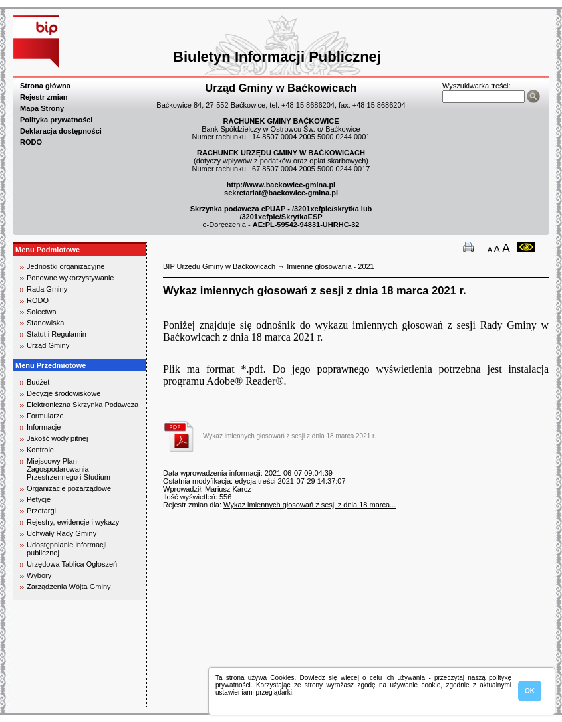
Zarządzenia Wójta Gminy (69, 586)
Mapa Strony (42, 108)
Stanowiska (45, 323)
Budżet (38, 382)
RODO (31, 142)
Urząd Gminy (48, 345)
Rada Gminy (47, 289)
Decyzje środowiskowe (63, 393)
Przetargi (41, 511)
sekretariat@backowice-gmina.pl (281, 193)
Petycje (39, 499)
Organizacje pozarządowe (69, 488)
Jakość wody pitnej (57, 438)
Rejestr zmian (44, 97)
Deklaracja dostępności (61, 131)
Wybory (39, 575)
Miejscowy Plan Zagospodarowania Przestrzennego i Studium (68, 469)
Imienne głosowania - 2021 (330, 266)
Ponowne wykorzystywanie (70, 278)
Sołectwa (42, 312)
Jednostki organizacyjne (65, 266)
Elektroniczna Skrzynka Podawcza (82, 404)
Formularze (45, 416)
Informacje (44, 427)
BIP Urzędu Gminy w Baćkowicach (219, 266)
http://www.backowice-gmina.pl (281, 185)
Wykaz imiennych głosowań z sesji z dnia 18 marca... (309, 505)
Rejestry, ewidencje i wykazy (73, 522)
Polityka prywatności (56, 120)
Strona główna (45, 86)
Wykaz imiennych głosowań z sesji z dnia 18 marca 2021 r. (289, 436)
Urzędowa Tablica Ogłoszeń (72, 564)
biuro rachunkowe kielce (56, 701)
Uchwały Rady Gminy (61, 533)
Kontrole (40, 450)
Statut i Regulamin (56, 334)
